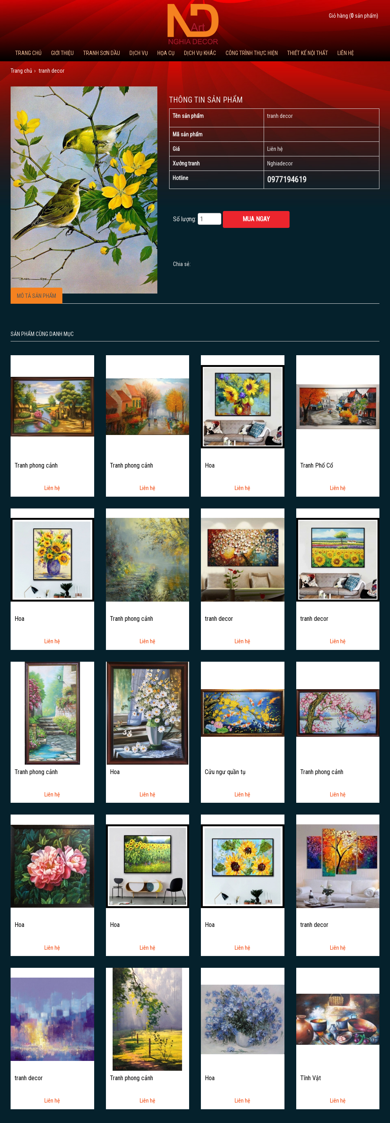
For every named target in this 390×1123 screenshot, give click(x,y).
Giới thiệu (62, 53)
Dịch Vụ (138, 53)
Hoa (210, 465)
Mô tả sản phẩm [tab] (36, 296)
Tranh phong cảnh (36, 465)
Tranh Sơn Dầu (101, 53)
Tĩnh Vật (310, 1078)
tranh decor (219, 618)
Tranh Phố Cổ (316, 465)
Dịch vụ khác (200, 53)
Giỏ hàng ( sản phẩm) (353, 16)
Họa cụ (166, 53)
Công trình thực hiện (252, 53)
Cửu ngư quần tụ (225, 772)
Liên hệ (345, 53)
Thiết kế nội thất (307, 53)
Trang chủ (28, 53)
